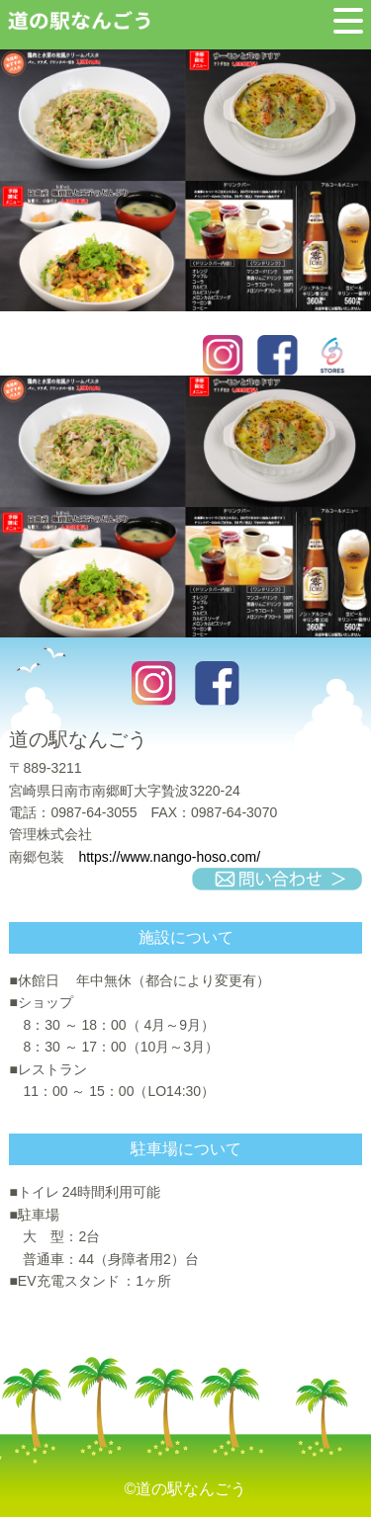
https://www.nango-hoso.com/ (169, 857)
